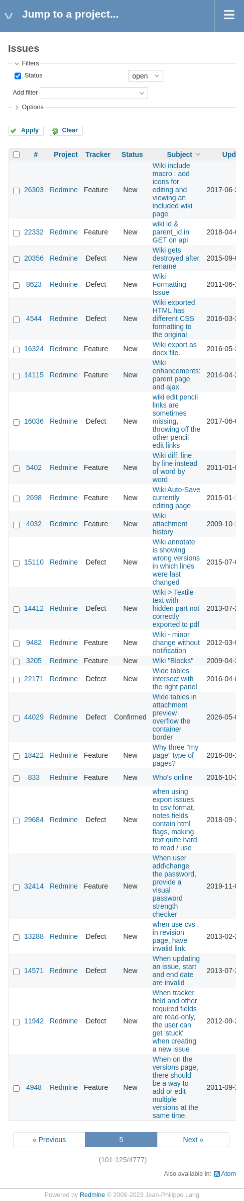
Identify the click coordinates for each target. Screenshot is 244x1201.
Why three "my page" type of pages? (175, 755)
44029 (34, 717)
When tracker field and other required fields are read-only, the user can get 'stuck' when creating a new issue (175, 1021)
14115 (34, 375)
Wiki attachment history (170, 524)
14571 (34, 971)
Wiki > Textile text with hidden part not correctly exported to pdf (176, 608)
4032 (34, 524)
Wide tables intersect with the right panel (175, 679)
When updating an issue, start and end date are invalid (176, 970)
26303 (34, 190)
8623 (34, 284)
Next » (193, 1140)
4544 (34, 318)
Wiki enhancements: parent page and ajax (177, 375)
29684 (34, 820)
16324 (34, 349)
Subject (179, 154)
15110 (34, 562)
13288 (34, 936)
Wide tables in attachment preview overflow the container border (175, 717)
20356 (34, 258)
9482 (34, 642)
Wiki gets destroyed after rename (176, 258)
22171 (34, 679)
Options (32, 107)
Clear (70, 130)
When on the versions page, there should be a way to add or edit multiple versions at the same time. (175, 1087)
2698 (34, 498)
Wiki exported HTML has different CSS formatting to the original (174, 318)
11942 (34, 1021)
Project (65, 154)
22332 (34, 232)
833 (34, 777)
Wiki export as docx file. (175, 349)
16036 (34, 421)
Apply (30, 130)
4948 (34, 1087)
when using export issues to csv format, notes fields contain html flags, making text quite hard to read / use (175, 819)
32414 (34, 886)
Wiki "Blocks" (173, 661)
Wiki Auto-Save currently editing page (176, 498)
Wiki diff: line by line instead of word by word (175, 467)
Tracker (97, 154)
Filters (30, 63)
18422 (34, 755)
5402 (34, 467)
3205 (34, 661)
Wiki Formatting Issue (169, 284)
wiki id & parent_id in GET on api (171, 232)
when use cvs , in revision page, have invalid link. (176, 936)
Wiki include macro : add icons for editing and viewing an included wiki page (172, 190)
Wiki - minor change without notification (176, 642)
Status (32, 75)
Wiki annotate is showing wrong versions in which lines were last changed (176, 562)
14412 (34, 608)
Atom (228, 1173)
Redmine (64, 190)
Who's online (173, 777)
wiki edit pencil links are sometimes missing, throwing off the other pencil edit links (176, 421)
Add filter (25, 92)
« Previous (49, 1140)
